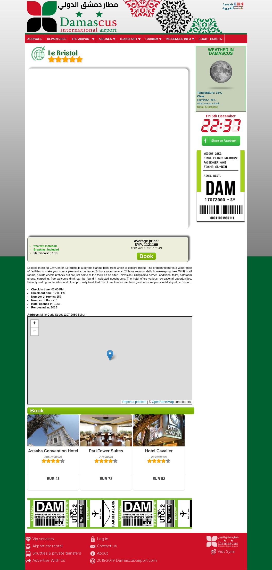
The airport (81, 38)
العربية (228, 8)
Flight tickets (210, 38)
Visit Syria (226, 551)
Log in (102, 539)
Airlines (105, 38)
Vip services (43, 539)
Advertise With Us (48, 560)
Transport (128, 38)
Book (146, 256)
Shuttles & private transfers (56, 553)
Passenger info (178, 38)
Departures (56, 38)
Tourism (151, 38)
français (228, 4)
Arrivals (34, 38)
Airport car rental (47, 546)
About (102, 553)
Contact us (107, 546)
